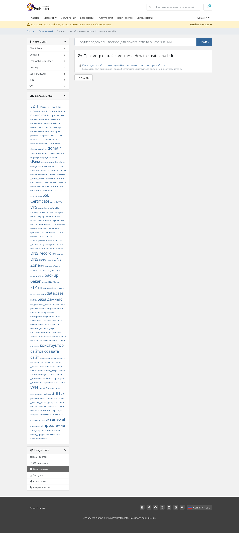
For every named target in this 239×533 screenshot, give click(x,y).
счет (40, 228)
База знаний (87, 17)
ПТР (52, 414)
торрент (34, 336)
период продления (39, 434)
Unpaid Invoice (37, 220)
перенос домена (45, 378)
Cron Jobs (50, 270)
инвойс (34, 228)
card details (50, 366)
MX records (40, 248)
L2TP (34, 106)
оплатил (43, 438)
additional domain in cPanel (43, 170)
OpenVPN (43, 388)
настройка (60, 336)
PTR (44, 410)
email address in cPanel (41, 182)
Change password (55, 406)
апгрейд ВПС (52, 207)
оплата (33, 236)
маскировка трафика (40, 394)
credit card (39, 362)
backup (51, 275)
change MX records (54, 244)
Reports (34, 312)
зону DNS (44, 414)
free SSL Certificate (54, 186)
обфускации (54, 388)
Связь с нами (145, 17)
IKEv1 (54, 106)
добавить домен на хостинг (51, 178)
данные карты (37, 366)
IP (51, 236)
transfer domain (55, 374)
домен (33, 378)
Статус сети (106, 17)
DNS (34, 259)
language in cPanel (48, 157)
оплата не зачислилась (51, 232)
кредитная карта (53, 362)
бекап (36, 281)
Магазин (49, 17)
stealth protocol (46, 382)
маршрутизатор (47, 336)
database (54, 293)
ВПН (56, 393)
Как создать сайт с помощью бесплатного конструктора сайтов (143, 67)
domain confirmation (50, 143)
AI (57, 340)
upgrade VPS (56, 201)
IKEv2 (43, 115)
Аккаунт (202, 17)
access (46, 236)
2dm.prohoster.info (39, 153)
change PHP (36, 166)
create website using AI (49, 131)
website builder (48, 340)
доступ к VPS (43, 420)
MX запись (51, 248)
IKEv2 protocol (53, 115)
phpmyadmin (36, 308)
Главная (35, 17)
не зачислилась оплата (53, 224)
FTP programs (49, 308)
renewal (57, 419)
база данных (50, 299)
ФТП (40, 288)
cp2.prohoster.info (46, 139)
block (40, 236)
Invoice (48, 220)
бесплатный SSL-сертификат (44, 190)
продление (54, 425)
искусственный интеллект (53, 358)
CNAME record (46, 259)
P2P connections (38, 111)
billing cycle (55, 434)
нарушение (48, 316)
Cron (41, 276)
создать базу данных (40, 304)
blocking (42, 312)
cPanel (35, 161)
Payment (34, 438)
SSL (42, 320)
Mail (32, 248)
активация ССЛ (51, 320)
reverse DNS (36, 410)
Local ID (36, 115)
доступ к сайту (37, 244)
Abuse (60, 308)
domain (55, 148)
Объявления (68, 17)
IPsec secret (45, 106)
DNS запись (46, 265)
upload (45, 282)
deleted (33, 324)
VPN (34, 387)
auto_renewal (36, 426)
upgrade (42, 207)
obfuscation (59, 382)
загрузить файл (38, 294)
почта (60, 248)
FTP (33, 287)
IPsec (60, 106)
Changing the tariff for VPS (48, 216)
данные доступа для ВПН (51, 402)
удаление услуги (47, 328)
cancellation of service (48, 324)
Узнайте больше (201, 24)
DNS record (41, 253)
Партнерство (125, 17)
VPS (33, 207)
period (57, 430)
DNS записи (58, 253)
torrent (53, 111)
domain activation (38, 148)
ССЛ (62, 320)
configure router (46, 135)
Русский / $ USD (199, 507)
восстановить (54, 332)
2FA (58, 366)
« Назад (83, 77)
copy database (58, 304)
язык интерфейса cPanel (53, 162)
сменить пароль (38, 406)
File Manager (55, 282)
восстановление (38, 332)
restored (34, 328)
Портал (31, 31)
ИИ (31, 362)
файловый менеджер (53, 288)
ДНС (49, 410)
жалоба (50, 312)
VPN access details (48, 398)
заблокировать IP (38, 240)
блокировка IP (55, 240)
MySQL (33, 300)
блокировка (36, 316)
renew (50, 430)
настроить (35, 340)
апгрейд (34, 212)
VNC (57, 414)
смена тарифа (46, 212)
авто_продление (38, 430)
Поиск (204, 42)
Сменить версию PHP (52, 166)
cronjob (41, 270)
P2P (48, 111)
